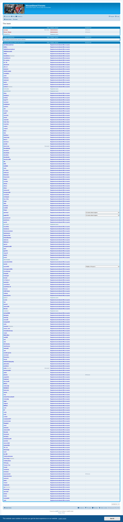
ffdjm (5, 203)
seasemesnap (7, 421)
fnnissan (6, 205)
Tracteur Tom (7, 465)
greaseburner (7, 217)
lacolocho (6, 282)
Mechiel (5, 308)
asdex (5, 75)
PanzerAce (6, 357)
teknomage (6, 449)
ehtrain (5, 183)
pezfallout (6, 366)
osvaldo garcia (7, 352)
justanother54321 (8, 261)
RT (4, 410)
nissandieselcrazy (8, 330)
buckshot (6, 102)
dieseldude (6, 152)
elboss (5, 185)
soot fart (6, 440)
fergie (5, 201)
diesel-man (6, 146)
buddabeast (7, 104)
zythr (5, 500)
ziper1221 (6, 491)
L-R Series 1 (7, 280)
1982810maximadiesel (9, 49)
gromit (5, 222)
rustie (5, 412)
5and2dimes (7, 55)
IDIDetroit (6, 242)
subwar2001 (7, 445)
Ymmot (5, 482)
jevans (5, 257)
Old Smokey (7, 344)
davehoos (6, 141)
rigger (5, 401)
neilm (5, 324)
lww (5, 302)
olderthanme (7, 346)
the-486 (5, 454)
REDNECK (6, 388)
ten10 (5, 451)
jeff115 (5, 255)
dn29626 (6, 166)
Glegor (5, 210)
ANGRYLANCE (7, 71)
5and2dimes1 (7, 58)
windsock (6, 478)
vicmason (6, 471)
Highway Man (7, 235)
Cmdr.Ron (6, 124)
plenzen (6, 374)
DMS (5, 163)
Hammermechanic (8, 231)
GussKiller (6, 226)
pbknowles (6, 363)
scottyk (5, 416)
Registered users (54, 34)
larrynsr (6, 288)
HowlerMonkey (7, 237)
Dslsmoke (6, 174)
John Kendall (7, 259)
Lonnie (5, 299)
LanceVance (7, 284)
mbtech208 (6, 306)
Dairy (5, 130)
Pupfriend (6, 379)
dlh (4, 161)
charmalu (6, 115)
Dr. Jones (6, 170)
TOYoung (6, 462)
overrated (6, 355)
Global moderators (8, 37)
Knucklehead (7, 271)
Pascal (5, 359)
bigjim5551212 (7, 91)
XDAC (5, 480)
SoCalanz (6, 436)
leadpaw (6, 293)
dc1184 (5, 144)
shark (5, 425)
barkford (6, 84)
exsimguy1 (6, 196)
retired (5, 392)
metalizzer (6, 310)
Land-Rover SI (7, 286)
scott (5, 414)
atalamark (6, 80)
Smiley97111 (7, 34)
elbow (5, 188)
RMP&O (6, 405)
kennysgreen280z (8, 269)
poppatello (6, 377)
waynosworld (7, 473)
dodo (5, 168)
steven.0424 (7, 443)
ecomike (6, 181)
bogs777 (6, 99)
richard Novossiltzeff (9, 396)
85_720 (5, 62)
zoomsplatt (6, 498)
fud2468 (6, 207)
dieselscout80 (7, 159)
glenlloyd (6, 212)
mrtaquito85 (7, 321)
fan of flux (6, 199)
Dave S (5, 139)
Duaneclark (6, 177)
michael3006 (7, 313)
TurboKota (6, 469)
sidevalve (6, 427)
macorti (5, 304)
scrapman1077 (7, 418)
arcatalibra (6, 73)
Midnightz (6, 315)
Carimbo (6, 110)
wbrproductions (8, 476)
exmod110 (6, 194)
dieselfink (6, 155)
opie (5, 350)
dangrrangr (6, 137)
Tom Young (6, 458)
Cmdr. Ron (6, 122)
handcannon (7, 233)
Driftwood (6, 172)
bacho (5, 82)
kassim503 (6, 266)
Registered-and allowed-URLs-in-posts (14, 42)
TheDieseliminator (8, 456)
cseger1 (6, 128)
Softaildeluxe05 (7, 438)
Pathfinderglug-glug (9, 361)
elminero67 (6, 190)
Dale (5, 133)
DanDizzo (6, 135)
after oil (5, 66)
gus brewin (6, 224)
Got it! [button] (112, 518)
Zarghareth (6, 485)
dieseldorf (6, 150)
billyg (5, 93)
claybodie (6, 119)
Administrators (7, 27)
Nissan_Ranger (7, 32)
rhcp (5, 394)
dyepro (5, 179)
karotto (5, 264)
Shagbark (6, 423)
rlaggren (6, 403)
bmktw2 (6, 97)
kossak (5, 277)
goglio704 (6, 215)
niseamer (6, 326)
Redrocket (6, 390)
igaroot (5, 244)
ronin (5, 407)
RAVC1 (5, 383)
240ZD (5, 53)
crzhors (5, 126)
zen (4, 487)
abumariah (6, 64)
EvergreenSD (7, 192)
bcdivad (6, 86)
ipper (5, 248)
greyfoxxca (6, 220)
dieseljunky (6, 157)
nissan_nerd (7, 328)
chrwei (5, 117)
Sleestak (6, 432)
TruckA (5, 467)
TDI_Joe (6, 447)
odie (5, 341)
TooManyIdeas (7, 460)
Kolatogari (6, 275)
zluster (5, 493)
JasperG (6, 253)
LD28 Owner (7, 291)
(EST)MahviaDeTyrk (9, 44)
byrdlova (6, 106)
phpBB (56, 511)
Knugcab (6, 273)
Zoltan (5, 496)
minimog (6, 317)
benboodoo (6, 88)
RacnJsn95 (6, 381)
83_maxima (6, 60)
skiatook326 (7, 429)
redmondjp (6, 385)
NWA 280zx (6, 335)
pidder (5, 372)
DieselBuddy (7, 148)
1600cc (5, 47)
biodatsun (6, 95)
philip (5, 368)
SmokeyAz (6, 434)
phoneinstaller (7, 370)
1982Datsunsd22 (8, 51)
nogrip (5, 333)
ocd (5, 339)
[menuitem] (13, 16)
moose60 (6, 319)
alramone (6, 69)
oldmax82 (6, 348)
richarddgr (6, 399)
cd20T (5, 113)
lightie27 (6, 297)
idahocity (6, 239)
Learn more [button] (62, 518)
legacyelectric (7, 295)
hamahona (6, 228)
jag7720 (5, 250)
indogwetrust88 (7, 246)
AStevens (6, 77)
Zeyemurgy (6, 489)
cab (4, 108)
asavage (6, 29)
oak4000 (6, 337)
